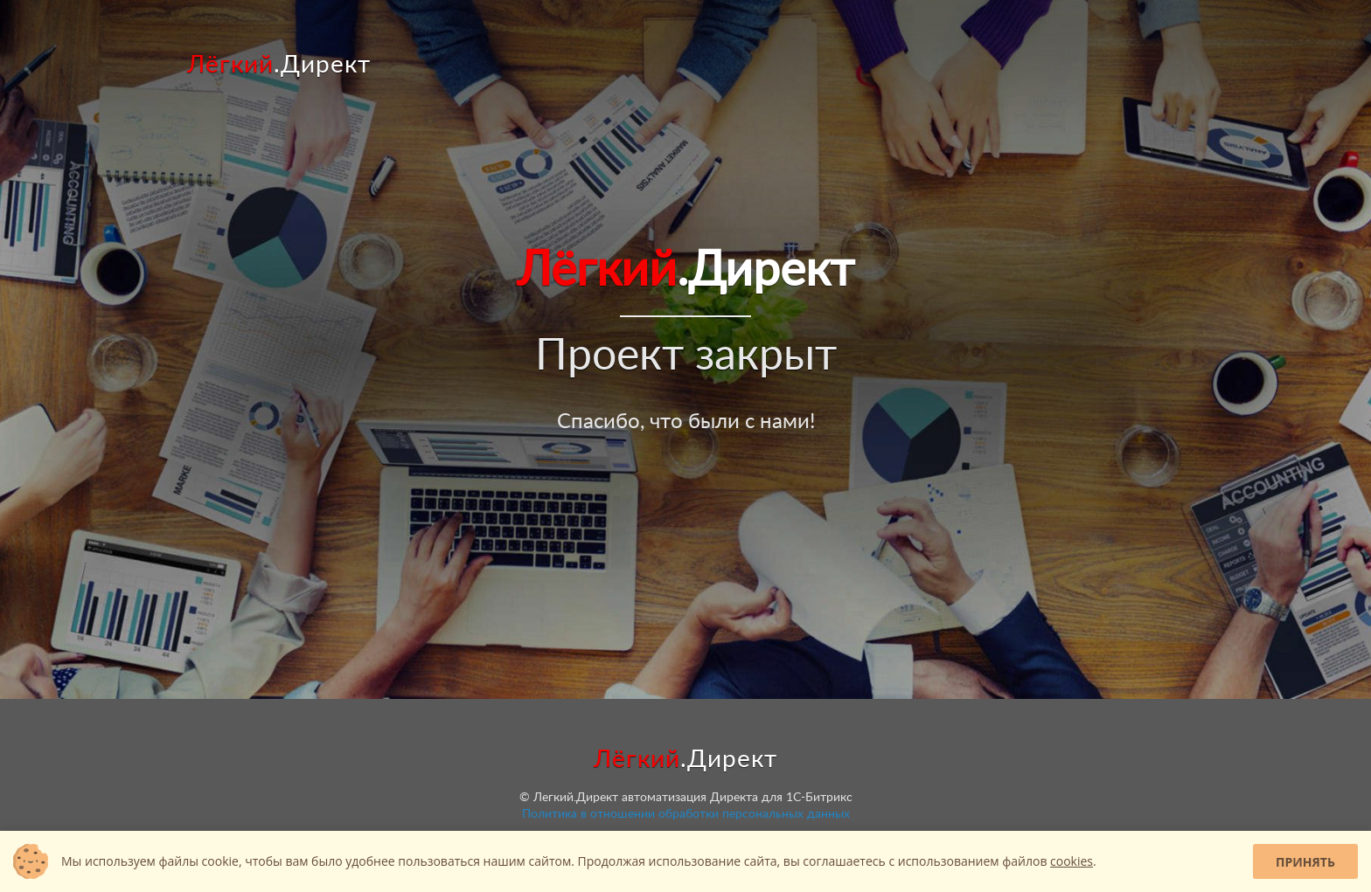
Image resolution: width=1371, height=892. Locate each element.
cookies (1071, 861)
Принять (1305, 862)
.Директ (279, 64)
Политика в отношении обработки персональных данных (686, 814)
